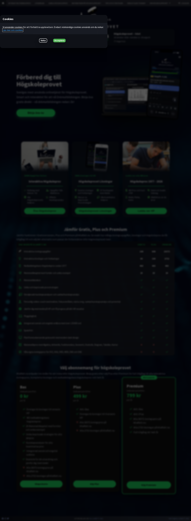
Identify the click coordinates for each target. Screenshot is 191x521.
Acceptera (59, 40)
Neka (43, 40)
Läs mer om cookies (13, 30)
